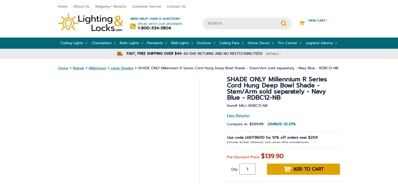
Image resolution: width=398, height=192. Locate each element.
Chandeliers (104, 43)
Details (273, 53)
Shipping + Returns (110, 6)
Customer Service (146, 6)
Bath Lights (131, 43)
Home (63, 6)
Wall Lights (182, 43)
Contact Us (176, 6)
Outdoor (206, 43)
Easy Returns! (238, 115)
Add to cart (304, 169)
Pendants (157, 43)
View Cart (313, 21)
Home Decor (261, 43)
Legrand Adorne (321, 43)
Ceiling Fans (231, 43)
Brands (78, 68)
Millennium (97, 68)
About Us (81, 6)
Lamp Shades (122, 68)
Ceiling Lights (74, 43)
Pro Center (290, 43)
